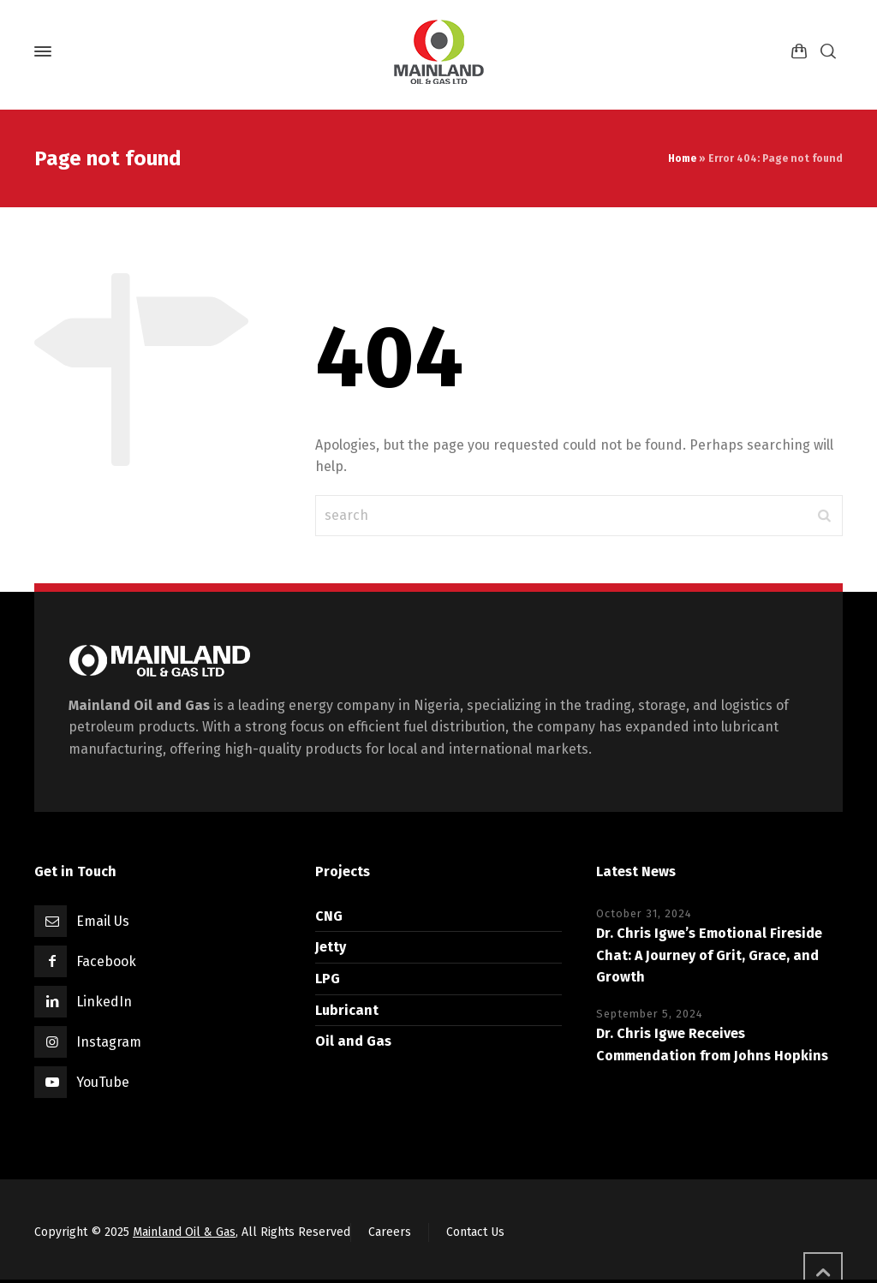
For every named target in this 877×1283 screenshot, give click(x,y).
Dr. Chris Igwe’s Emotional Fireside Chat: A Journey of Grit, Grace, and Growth (709, 955)
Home (682, 158)
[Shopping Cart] (799, 52)
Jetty (330, 947)
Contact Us (475, 1232)
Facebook (106, 961)
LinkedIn (104, 1002)
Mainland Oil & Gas (184, 1232)
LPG (327, 978)
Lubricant (347, 1010)
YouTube (102, 1082)
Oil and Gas (353, 1041)
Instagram (108, 1042)
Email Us (102, 921)
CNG (329, 916)
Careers (389, 1232)
